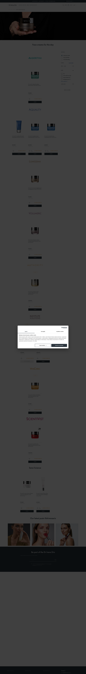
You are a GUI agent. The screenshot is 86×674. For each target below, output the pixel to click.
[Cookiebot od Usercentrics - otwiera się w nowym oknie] (62, 328)
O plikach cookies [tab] (60, 331)
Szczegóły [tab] (43, 331)
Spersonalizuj (42, 345)
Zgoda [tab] (26, 331)
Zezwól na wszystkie (59, 345)
